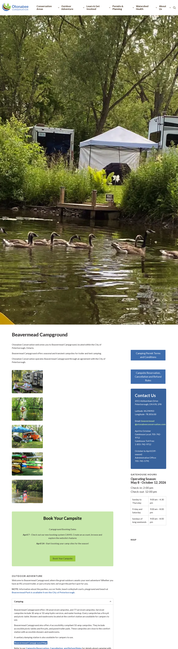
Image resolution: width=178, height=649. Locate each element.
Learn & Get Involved (93, 7)
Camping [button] (18, 601)
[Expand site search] (174, 7)
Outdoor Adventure (67, 7)
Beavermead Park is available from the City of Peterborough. (43, 592)
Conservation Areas (44, 7)
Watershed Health (142, 7)
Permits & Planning (118, 7)
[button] (27, 381)
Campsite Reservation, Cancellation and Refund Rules (148, 377)
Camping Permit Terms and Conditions (148, 355)
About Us (162, 7)
